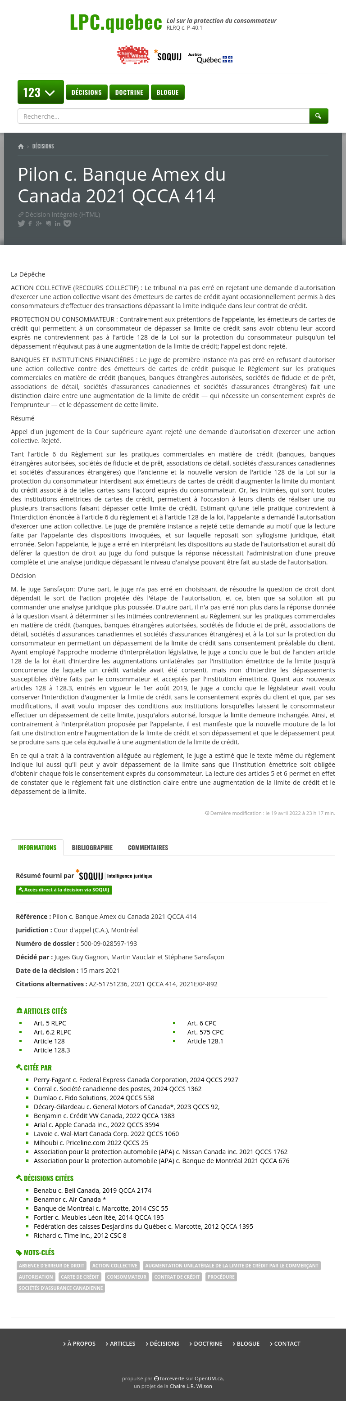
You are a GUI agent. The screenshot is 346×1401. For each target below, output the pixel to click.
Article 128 (49, 1041)
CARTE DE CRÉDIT (80, 1277)
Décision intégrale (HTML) (59, 214)
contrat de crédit (177, 1277)
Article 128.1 (205, 1041)
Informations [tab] (37, 847)
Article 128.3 (52, 1050)
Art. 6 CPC (202, 1023)
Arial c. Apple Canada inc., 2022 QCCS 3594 (96, 1124)
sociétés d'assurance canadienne (61, 1288)
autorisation (36, 1277)
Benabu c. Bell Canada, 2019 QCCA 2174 (92, 1190)
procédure (221, 1277)
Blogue (168, 92)
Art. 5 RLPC (50, 1023)
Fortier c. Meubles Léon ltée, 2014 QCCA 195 (99, 1217)
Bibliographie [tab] (92, 847)
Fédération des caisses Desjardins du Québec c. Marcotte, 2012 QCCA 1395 (143, 1226)
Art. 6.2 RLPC (52, 1032)
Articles (122, 1343)
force (172, 1378)
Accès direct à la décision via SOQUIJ (66, 889)
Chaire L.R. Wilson (191, 1386)
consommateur (126, 1277)
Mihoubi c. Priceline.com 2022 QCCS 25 (91, 1142)
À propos (82, 1343)
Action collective (114, 1265)
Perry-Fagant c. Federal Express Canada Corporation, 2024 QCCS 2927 (136, 1079)
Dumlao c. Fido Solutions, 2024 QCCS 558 (94, 1097)
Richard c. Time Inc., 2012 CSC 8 (80, 1235)
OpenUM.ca (209, 1378)
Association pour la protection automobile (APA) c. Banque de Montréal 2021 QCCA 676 (161, 1160)
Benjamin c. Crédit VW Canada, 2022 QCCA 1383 (104, 1115)
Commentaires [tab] (148, 847)
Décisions (87, 92)
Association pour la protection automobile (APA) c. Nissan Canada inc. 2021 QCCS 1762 (160, 1151)
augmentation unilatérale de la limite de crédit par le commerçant (231, 1265)
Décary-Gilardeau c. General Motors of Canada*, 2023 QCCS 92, (127, 1106)
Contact (287, 1343)
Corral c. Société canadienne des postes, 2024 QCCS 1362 (118, 1088)
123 (40, 92)
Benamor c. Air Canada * (70, 1199)
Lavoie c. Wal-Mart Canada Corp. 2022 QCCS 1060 (106, 1133)
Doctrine (129, 92)
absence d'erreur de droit (51, 1265)
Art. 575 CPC (205, 1032)
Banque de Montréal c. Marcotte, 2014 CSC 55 (101, 1208)
